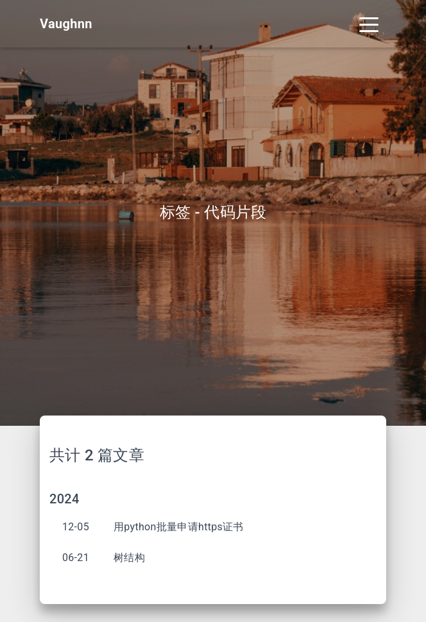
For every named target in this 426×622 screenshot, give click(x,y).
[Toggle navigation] (369, 24)
